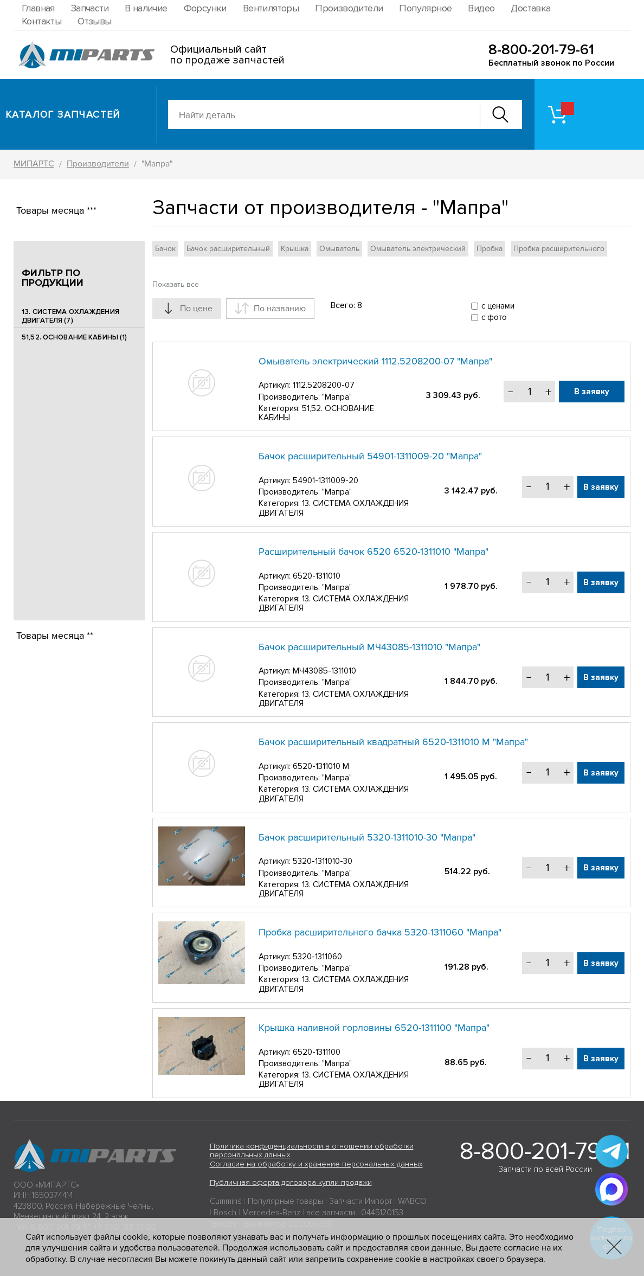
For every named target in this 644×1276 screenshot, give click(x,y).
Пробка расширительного (558, 248)
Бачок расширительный (228, 248)
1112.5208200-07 (324, 385)
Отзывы (94, 21)
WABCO (412, 1201)
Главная (38, 8)
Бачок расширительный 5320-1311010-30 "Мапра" (367, 837)
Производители (349, 8)
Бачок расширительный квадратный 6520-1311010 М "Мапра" (393, 742)
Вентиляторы (271, 8)
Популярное (425, 8)
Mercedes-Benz (271, 1212)
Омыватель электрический (418, 248)
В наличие (146, 8)
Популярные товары (285, 1201)
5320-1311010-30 (322, 861)
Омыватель (339, 248)
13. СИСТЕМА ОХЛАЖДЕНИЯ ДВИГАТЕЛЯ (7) (70, 316)
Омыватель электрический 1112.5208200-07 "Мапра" (375, 361)
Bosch (225, 1212)
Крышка (294, 248)
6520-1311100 (316, 1052)
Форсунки (205, 8)
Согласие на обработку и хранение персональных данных (316, 1164)
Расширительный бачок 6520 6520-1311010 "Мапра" (373, 551)
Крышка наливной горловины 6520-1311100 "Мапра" (374, 1028)
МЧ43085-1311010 (324, 671)
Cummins (226, 1201)
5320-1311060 (317, 956)
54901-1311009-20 (325, 480)
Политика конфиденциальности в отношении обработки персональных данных (312, 1151)
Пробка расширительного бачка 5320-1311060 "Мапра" (380, 932)
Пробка (489, 248)
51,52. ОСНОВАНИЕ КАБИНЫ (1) (74, 337)
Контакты (41, 21)
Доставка (530, 8)
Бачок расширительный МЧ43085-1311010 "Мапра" (369, 647)
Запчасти (89, 8)
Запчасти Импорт (360, 1201)
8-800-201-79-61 (541, 50)
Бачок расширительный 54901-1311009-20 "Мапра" (370, 456)
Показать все (175, 284)
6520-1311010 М (321, 766)
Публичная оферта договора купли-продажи (291, 1182)
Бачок (165, 248)
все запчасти (330, 1212)
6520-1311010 (316, 576)
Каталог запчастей (63, 114)
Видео (481, 8)
